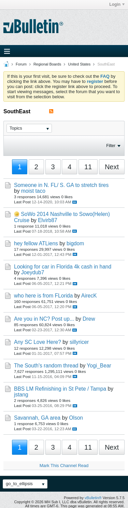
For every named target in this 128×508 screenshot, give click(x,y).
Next (112, 167)
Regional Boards (47, 64)
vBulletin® (93, 498)
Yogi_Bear (99, 365)
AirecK (89, 296)
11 (88, 167)
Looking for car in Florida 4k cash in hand (62, 267)
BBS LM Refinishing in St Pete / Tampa (60, 389)
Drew (89, 319)
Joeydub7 (32, 272)
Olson (76, 418)
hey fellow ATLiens (36, 243)
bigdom (75, 243)
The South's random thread (46, 365)
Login (117, 4)
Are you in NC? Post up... (44, 319)
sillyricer (79, 342)
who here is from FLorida (43, 296)
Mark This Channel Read (64, 465)
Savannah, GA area (37, 418)
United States (79, 64)
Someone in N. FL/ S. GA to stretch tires (61, 185)
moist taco (33, 191)
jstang (21, 394)
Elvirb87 (47, 220)
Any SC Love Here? (37, 342)
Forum (21, 64)
